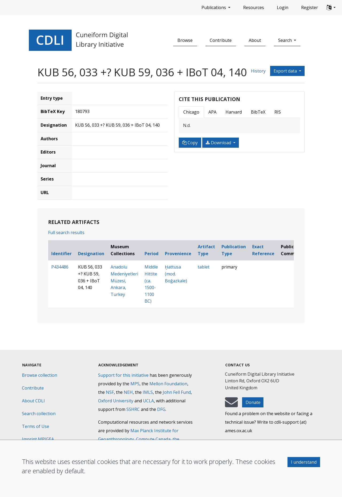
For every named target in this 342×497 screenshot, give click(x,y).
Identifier (61, 253)
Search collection (39, 413)
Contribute (221, 40)
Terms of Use (35, 426)
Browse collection (39, 375)
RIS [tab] (277, 112)
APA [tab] (212, 112)
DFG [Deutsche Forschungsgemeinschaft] (161, 409)
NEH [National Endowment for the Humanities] (128, 392)
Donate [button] (253, 402)
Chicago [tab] (191, 112)
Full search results (66, 232)
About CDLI (33, 401)
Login (282, 7)
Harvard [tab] (234, 112)
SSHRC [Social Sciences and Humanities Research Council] (133, 409)
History (258, 71)
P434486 (59, 267)
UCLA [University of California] (148, 401)
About (255, 40)
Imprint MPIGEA (38, 439)
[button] (331, 7)
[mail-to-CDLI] (231, 405)
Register (309, 7)
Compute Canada (153, 439)
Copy (190, 143)
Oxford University (115, 401)
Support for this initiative (123, 375)
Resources (253, 7)
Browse (185, 40)
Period (151, 253)
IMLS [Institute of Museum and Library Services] (148, 392)
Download (219, 143)
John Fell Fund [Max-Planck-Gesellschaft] (177, 392)
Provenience (178, 253)
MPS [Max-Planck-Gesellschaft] (134, 384)
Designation (91, 253)
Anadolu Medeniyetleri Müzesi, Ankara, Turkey (124, 280)
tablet (203, 267)
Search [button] (285, 40)
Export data (286, 71)
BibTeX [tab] (258, 112)
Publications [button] (214, 7)
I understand (304, 462)
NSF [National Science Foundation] (110, 392)
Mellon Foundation (168, 384)
